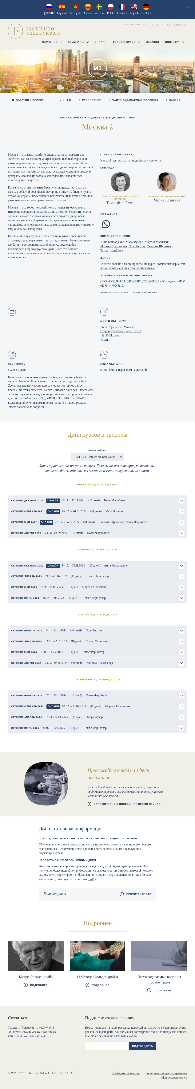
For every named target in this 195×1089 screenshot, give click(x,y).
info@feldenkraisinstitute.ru (39, 1032)
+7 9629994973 (44, 1028)
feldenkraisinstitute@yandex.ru (32, 1036)
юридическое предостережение (166, 1073)
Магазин (152, 42)
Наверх (173, 100)
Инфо (65, 100)
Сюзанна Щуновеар (159, 246)
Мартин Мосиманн (157, 242)
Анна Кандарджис (112, 242)
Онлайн (100, 42)
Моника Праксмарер (113, 246)
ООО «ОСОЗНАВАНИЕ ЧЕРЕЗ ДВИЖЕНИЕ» (130, 282)
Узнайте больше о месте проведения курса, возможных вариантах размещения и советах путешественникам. (142, 266)
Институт (174, 42)
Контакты (179, 24)
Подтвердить (142, 1046)
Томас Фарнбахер (111, 251)
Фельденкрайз (126, 42)
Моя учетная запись (174, 1078)
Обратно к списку (28, 100)
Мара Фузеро (134, 242)
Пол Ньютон (137, 246)
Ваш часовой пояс (97, 450)
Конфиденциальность (126, 1073)
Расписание (90, 100)
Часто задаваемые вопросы (133, 100)
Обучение (52, 42)
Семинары (78, 42)
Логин (160, 24)
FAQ (91, 879)
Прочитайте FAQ (138, 894)
